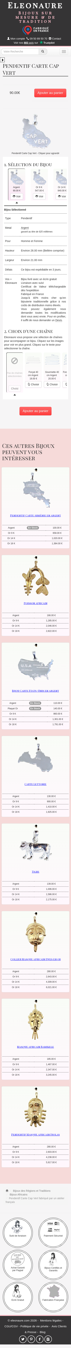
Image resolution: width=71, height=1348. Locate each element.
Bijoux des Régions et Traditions (31, 1190)
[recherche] (42, 51)
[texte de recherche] (20, 51)
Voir (17, 196)
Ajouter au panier (50, 93)
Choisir (33, 384)
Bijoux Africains (18, 1194)
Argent (25, 227)
